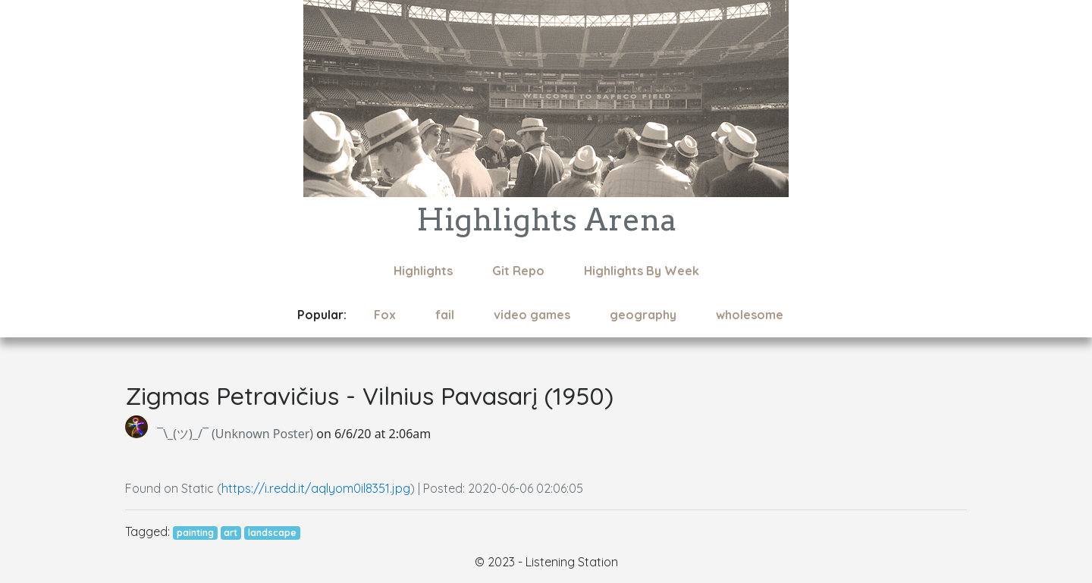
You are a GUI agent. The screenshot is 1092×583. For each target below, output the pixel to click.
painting (195, 532)
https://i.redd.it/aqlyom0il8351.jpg (315, 488)
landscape (272, 532)
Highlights (423, 270)
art (230, 532)
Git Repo (518, 270)
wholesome (749, 314)
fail (444, 314)
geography (643, 314)
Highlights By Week (641, 270)
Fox (385, 314)
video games (532, 314)
